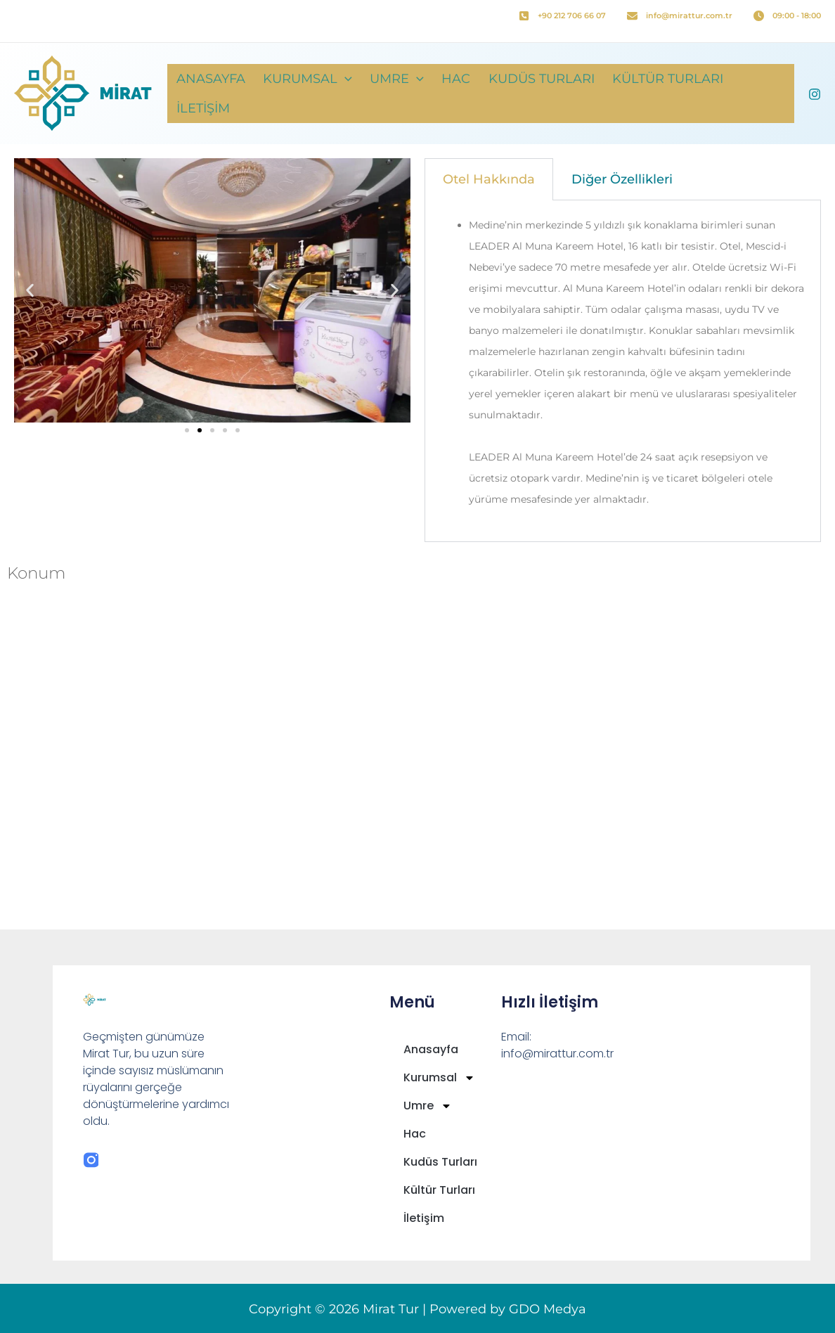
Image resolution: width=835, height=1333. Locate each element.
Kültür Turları (666, 93)
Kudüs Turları (545, 93)
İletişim (761, 93)
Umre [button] (411, 93)
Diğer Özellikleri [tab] (622, 179)
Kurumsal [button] (326, 93)
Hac (465, 93)
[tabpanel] (623, 371)
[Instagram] (814, 94)
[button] (363, 93)
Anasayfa (234, 93)
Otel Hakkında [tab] (489, 179)
